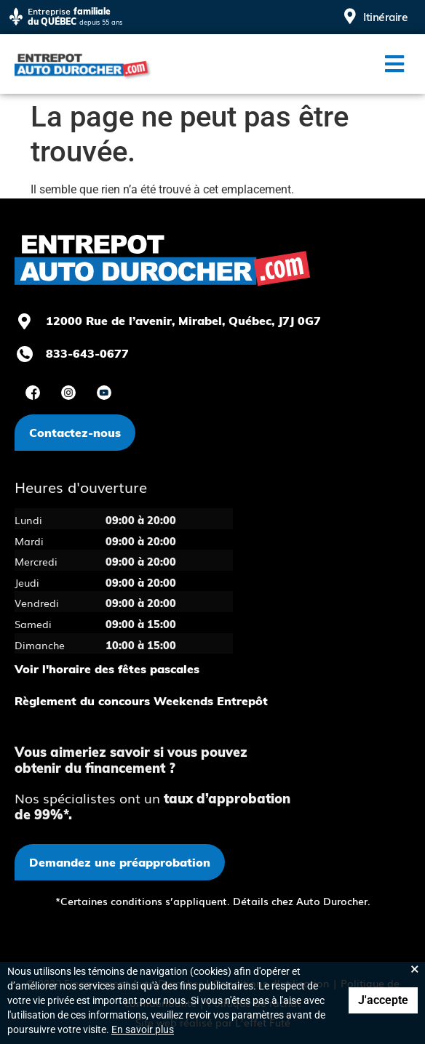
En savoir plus (142, 1029)
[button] (394, 64)
